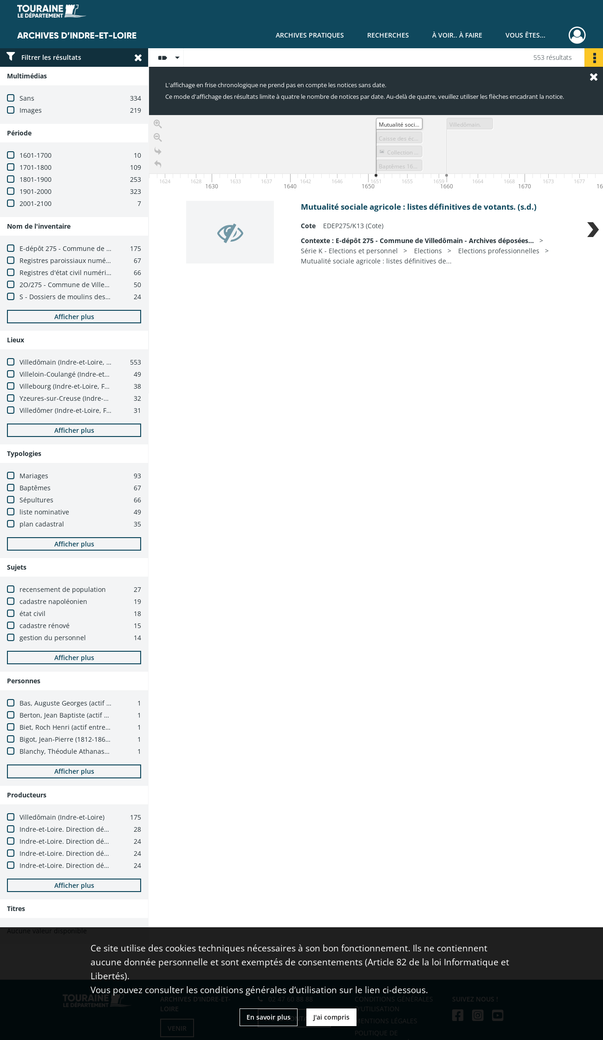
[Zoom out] (158, 137)
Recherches (388, 35)
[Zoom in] (158, 124)
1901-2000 (35, 191)
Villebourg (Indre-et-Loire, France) (71, 386)
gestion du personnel (52, 637)
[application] (376, 153)
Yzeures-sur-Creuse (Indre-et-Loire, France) (86, 398)
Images (30, 110)
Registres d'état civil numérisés (68, 272)
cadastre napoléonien (53, 601)
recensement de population (62, 589)
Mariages (33, 475)
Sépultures (36, 499)
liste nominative (44, 511)
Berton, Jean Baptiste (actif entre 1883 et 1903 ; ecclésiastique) (116, 715)
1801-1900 (35, 179)
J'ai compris (331, 1017)
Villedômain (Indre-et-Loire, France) (74, 362)
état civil (32, 613)
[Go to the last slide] (158, 151)
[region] (376, 254)
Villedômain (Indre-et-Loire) (61, 817)
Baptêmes (35, 487)
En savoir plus (268, 1017)
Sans (26, 98)
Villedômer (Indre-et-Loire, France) (72, 410)
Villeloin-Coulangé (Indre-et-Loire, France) (84, 374)
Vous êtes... (525, 35)
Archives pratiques (310, 35)
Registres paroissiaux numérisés (70, 260)
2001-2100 (35, 203)
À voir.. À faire (457, 35)
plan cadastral (41, 524)
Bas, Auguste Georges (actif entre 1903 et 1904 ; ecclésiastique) (117, 703)
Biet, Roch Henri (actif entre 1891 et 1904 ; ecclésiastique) (108, 727)
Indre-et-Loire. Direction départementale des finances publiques (119, 829)
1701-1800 (35, 167)
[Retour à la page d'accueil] (158, 164)
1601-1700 (35, 155)
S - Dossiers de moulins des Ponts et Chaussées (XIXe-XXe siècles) (120, 296)
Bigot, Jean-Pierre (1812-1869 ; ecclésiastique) (90, 739)
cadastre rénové (44, 625)
